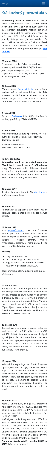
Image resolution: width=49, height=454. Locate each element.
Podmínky (17, 116)
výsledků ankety (16, 230)
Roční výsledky (25, 89)
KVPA (5, 3)
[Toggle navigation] (43, 3)
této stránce (39, 192)
